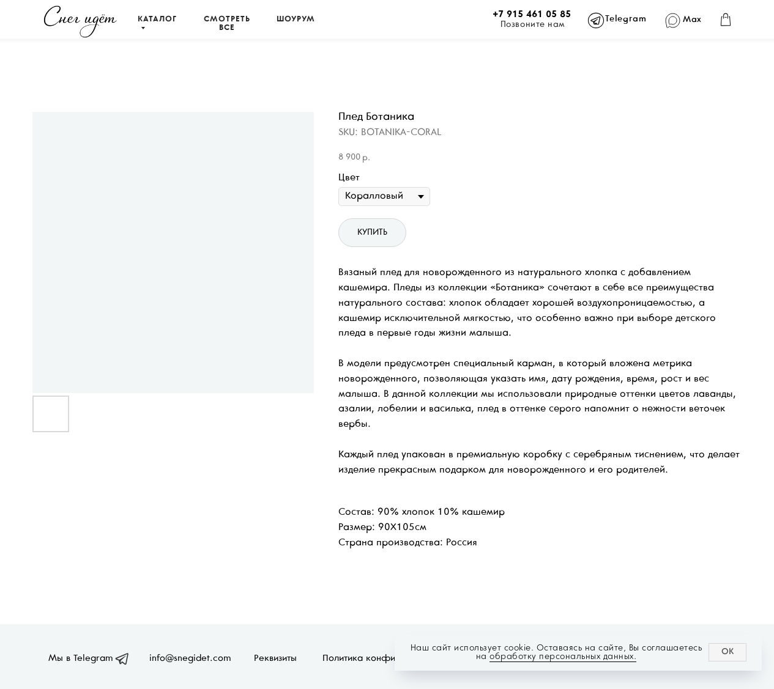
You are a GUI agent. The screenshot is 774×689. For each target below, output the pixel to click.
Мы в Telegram (80, 658)
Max (692, 20)
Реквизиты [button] (275, 658)
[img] (80, 22)
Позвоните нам (532, 25)
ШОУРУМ (296, 19)
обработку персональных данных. (562, 656)
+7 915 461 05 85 (532, 14)
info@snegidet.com (190, 658)
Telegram (625, 19)
